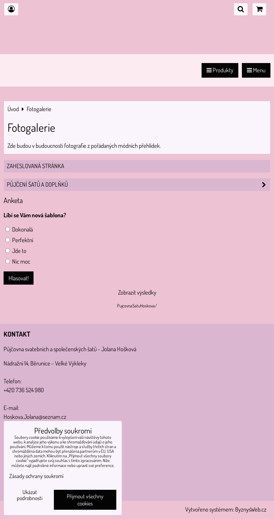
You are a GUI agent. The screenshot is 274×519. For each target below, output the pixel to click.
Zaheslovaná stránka (35, 166)
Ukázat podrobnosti (29, 495)
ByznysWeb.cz (251, 509)
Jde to (15, 250)
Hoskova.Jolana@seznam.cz (35, 416)
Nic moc (17, 261)
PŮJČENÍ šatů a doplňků (138, 184)
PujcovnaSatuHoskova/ (137, 305)
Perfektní (19, 240)
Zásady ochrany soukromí (36, 475)
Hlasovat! (19, 278)
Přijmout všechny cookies (85, 500)
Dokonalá (19, 229)
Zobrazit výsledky (137, 292)
